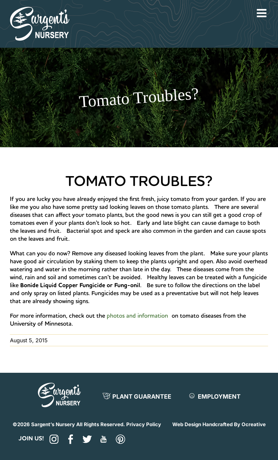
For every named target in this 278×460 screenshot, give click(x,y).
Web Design (186, 424)
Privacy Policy (143, 424)
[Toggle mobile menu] (262, 13)
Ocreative (254, 424)
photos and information (137, 315)
